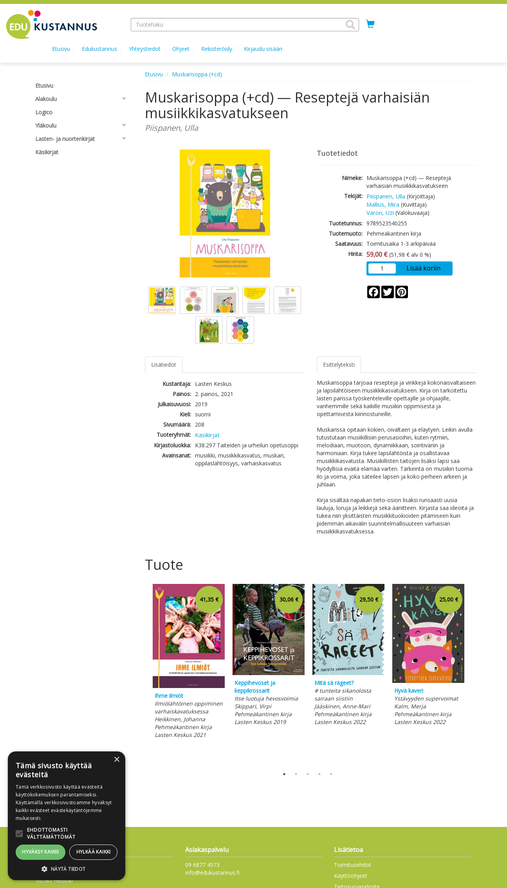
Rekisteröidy (216, 48)
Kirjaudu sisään (263, 48)
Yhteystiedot (145, 48)
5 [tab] (331, 774)
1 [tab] (284, 774)
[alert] (66, 815)
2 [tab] (296, 774)
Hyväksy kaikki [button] (40, 851)
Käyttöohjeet (350, 875)
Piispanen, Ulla (385, 196)
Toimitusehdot (352, 864)
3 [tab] (308, 774)
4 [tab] (319, 774)
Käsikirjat (207, 435)
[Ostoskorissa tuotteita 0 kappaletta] (370, 24)
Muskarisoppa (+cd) (197, 74)
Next (473, 674)
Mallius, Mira (382, 204)
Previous (143, 674)
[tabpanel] (189, 662)
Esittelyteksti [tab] (339, 364)
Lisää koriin (423, 268)
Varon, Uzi (380, 212)
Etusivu (61, 48)
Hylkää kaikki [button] (93, 851)
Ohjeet (180, 48)
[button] (350, 24)
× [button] (116, 760)
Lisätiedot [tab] (163, 364)
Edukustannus (99, 48)
